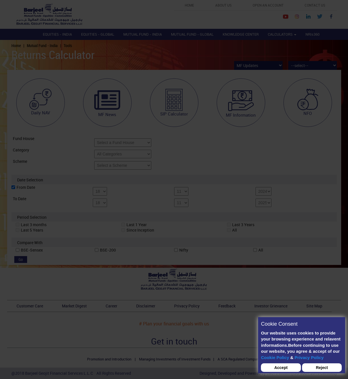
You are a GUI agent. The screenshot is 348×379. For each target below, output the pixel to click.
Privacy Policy (309, 357)
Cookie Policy (275, 357)
